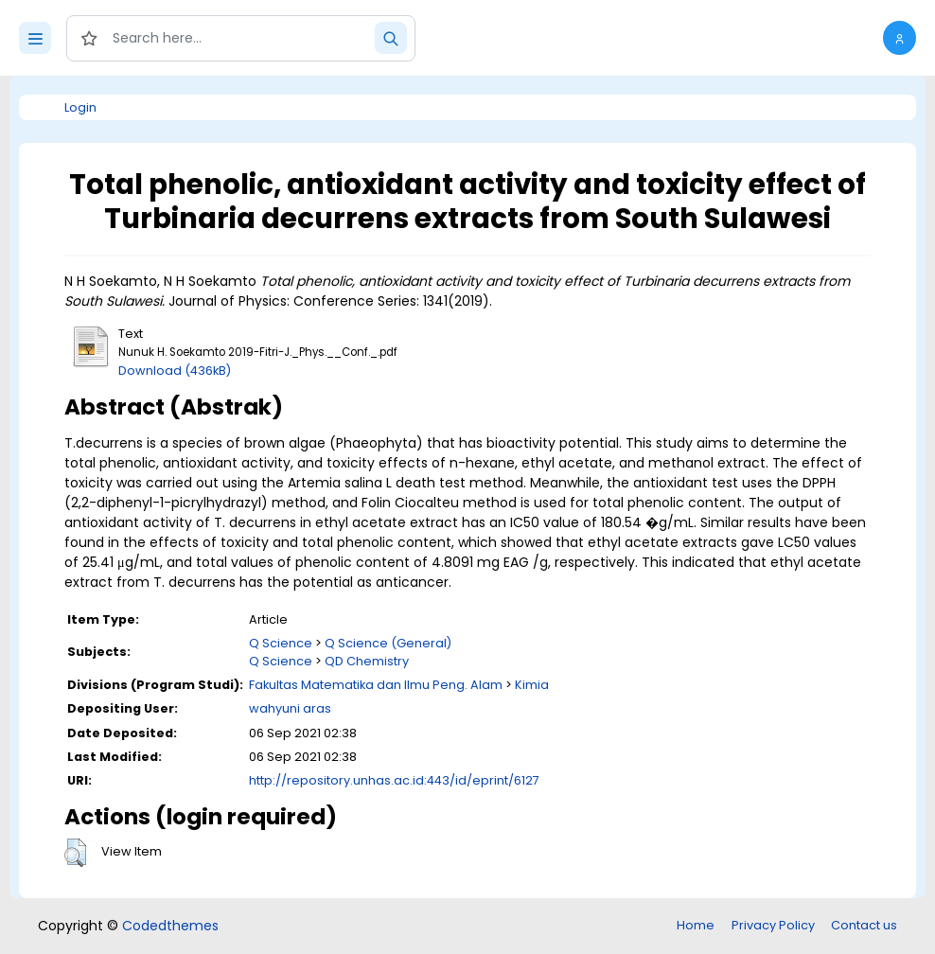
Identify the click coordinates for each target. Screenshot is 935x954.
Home (695, 925)
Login (80, 107)
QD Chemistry (367, 661)
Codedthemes (170, 925)
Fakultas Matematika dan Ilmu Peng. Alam (376, 685)
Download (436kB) (174, 370)
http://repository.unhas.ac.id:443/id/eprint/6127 (394, 780)
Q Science (280, 643)
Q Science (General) (388, 643)
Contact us (864, 925)
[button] (899, 38)
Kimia (532, 685)
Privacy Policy (773, 925)
